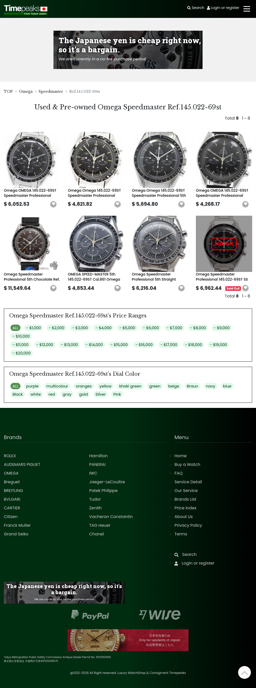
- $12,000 (44, 344)
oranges (84, 386)
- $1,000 (33, 327)
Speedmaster (51, 91)
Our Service (186, 491)
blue (227, 386)
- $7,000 (174, 327)
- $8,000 (198, 327)
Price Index (185, 508)
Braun (192, 386)
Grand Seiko (16, 534)
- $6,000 (151, 327)
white (35, 394)
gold (83, 394)
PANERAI (97, 464)
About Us (183, 517)
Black (18, 394)
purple (32, 386)
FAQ (178, 473)
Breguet (12, 482)
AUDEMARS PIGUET (22, 464)
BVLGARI (12, 499)
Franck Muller (17, 525)
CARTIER (12, 508)
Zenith (95, 508)
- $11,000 (20, 344)
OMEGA (11, 473)
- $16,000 (144, 344)
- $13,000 (69, 344)
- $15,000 (119, 344)
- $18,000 (193, 344)
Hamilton (98, 456)
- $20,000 (22, 353)
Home (180, 456)
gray (67, 394)
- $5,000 (127, 327)
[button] (53, 204)
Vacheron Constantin (111, 517)
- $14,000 (94, 344)
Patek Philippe (103, 491)
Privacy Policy (188, 525)
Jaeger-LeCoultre (107, 482)
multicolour (57, 386)
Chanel (96, 534)
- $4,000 (104, 327)
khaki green (130, 386)
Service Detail (188, 482)
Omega (25, 91)
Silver (101, 394)
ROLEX (10, 456)
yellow (105, 386)
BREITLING (13, 491)
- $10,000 (21, 336)
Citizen (11, 517)
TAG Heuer (99, 525)
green (154, 386)
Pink (117, 394)
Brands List (185, 499)
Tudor (95, 499)
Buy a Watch (187, 464)
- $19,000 (218, 344)
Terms (180, 534)
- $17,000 (168, 344)
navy (210, 386)
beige (173, 386)
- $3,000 (80, 327)
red (52, 394)
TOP (8, 91)
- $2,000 (56, 327)
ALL (15, 327)
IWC (93, 473)
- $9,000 (222, 327)
